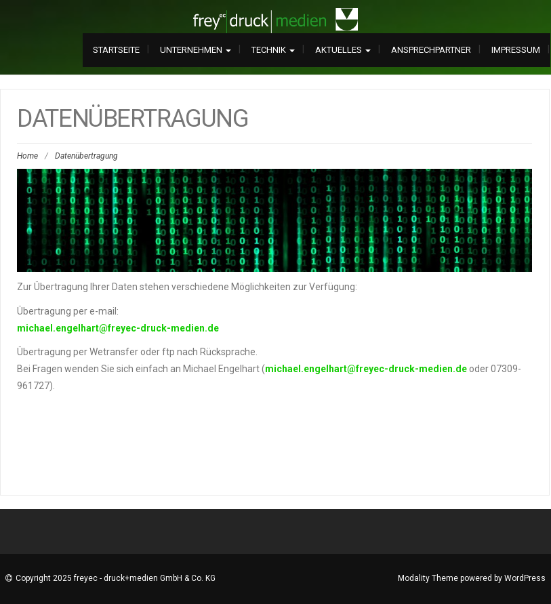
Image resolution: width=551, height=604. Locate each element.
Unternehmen (195, 50)
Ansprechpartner (431, 50)
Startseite (116, 50)
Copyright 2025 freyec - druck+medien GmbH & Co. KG (116, 578)
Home (27, 156)
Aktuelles (343, 50)
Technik (273, 50)
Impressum (515, 50)
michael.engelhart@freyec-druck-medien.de (118, 328)
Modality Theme (428, 578)
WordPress (525, 578)
